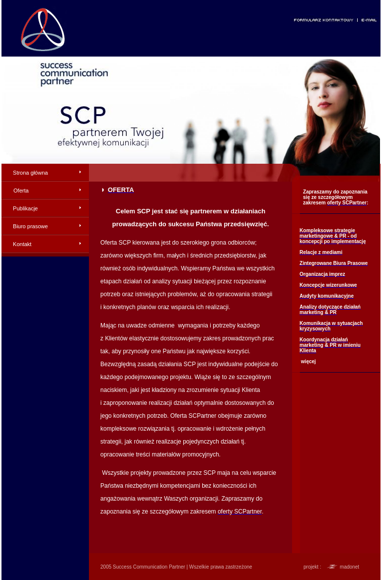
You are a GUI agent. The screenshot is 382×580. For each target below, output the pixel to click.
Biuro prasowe (30, 226)
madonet (349, 567)
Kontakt (22, 244)
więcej (308, 361)
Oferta (21, 190)
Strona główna (30, 173)
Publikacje (25, 208)
